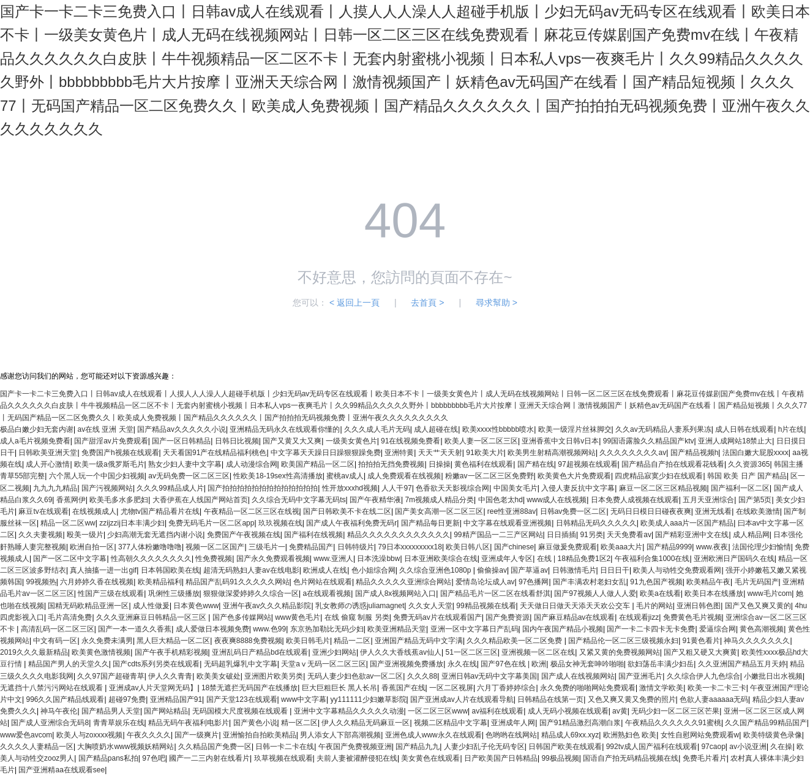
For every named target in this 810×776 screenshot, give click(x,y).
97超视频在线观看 (587, 464)
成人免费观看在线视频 (404, 476)
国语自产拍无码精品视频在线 (630, 758)
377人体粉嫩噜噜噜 (150, 547)
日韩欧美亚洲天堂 (47, 452)
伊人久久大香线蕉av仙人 (400, 652)
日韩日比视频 (237, 441)
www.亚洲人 (333, 558)
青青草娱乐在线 (118, 722)
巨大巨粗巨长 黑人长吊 (339, 688)
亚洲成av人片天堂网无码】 (153, 688)
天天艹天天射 (440, 452)
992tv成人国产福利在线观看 (651, 746)
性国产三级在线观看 (111, 593)
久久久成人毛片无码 (377, 429)
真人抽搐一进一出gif (103, 570)
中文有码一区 (55, 640)
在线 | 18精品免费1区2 (573, 558)
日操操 (440, 464)
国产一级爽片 (196, 735)
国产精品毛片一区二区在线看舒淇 (495, 593)
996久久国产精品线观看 (65, 699)
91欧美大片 (484, 452)
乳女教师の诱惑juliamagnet (359, 605)
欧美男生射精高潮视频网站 (552, 452)
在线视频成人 (94, 511)
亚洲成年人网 (513, 722)
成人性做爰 (151, 605)
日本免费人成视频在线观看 (635, 499)
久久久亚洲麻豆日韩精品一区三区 (152, 617)
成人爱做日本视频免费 (212, 629)
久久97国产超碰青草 (110, 676)
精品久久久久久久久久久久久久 (398, 534)
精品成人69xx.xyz (570, 735)
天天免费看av (629, 534)
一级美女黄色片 (351, 441)
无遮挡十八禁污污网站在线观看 (52, 688)
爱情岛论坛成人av (485, 582)
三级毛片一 (267, 547)
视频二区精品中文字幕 (450, 722)
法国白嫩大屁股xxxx (755, 452)
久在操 (781, 746)
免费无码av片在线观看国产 (437, 617)
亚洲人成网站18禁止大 (735, 441)
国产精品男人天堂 (110, 711)
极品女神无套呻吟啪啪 (587, 664)
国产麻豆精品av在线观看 (574, 617)
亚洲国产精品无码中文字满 (419, 640)
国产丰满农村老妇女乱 (589, 582)
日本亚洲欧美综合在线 (441, 558)
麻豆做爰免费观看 (567, 547)
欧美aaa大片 (621, 547)
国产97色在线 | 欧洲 (513, 664)
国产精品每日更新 (430, 523)
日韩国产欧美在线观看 (565, 746)
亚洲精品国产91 (176, 699)
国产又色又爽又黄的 (758, 605)
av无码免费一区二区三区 (189, 476)
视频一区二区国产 (215, 547)
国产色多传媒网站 (241, 617)
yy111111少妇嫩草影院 (369, 699)
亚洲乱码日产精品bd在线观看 (260, 652)
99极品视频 (560, 758)
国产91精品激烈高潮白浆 (580, 722)
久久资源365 (749, 464)
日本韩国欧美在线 (170, 570)
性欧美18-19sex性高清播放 (277, 476)
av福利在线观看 (498, 711)
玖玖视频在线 (280, 523)
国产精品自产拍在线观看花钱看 (672, 464)
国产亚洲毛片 (640, 676)
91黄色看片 (701, 640)
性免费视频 (213, 558)
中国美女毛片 (515, 488)
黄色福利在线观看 (483, 464)
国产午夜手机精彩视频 (171, 652)
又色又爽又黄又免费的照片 (632, 699)
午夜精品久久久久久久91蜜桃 (673, 722)
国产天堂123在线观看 (241, 699)
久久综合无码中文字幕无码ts (298, 499)
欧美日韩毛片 (308, 640)
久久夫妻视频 (40, 534)
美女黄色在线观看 (430, 758)
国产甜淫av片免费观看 (111, 441)
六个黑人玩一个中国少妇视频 (96, 476)
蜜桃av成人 (345, 476)
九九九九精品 (55, 488)
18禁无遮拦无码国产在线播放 (249, 688)
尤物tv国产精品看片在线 (160, 511)
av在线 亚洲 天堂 (105, 429)
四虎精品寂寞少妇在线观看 (659, 476)
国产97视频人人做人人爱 (595, 593)
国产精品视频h (694, 452)
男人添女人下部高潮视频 (340, 735)
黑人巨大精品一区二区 (173, 640)
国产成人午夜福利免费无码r (351, 523)
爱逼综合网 (717, 629)
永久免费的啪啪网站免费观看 (588, 688)
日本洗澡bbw (378, 558)
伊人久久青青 (170, 676)
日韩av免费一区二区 (573, 511)
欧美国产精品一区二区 (317, 464)
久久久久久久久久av (632, 452)
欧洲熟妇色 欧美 (629, 735)
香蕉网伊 (71, 499)
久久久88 (422, 676)
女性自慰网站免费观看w (700, 735)
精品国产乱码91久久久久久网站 (237, 582)
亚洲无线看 (713, 511)
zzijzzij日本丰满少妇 (132, 523)
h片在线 (791, 429)
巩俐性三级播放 (174, 593)
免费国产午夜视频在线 (243, 534)
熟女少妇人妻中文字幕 (185, 464)
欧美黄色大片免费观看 (574, 476)
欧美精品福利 (160, 582)
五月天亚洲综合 (708, 499)
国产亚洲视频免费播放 (406, 664)
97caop (713, 746)
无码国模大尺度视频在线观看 (241, 711)
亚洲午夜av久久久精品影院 (267, 605)
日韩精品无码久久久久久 (596, 523)
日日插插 (561, 534)
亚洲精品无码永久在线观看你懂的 (285, 429)
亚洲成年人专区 (507, 558)
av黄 (620, 711)
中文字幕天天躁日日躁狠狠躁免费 (326, 452)
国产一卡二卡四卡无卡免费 (651, 629)
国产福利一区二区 (740, 488)
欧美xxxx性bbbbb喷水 (498, 429)
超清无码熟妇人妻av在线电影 (251, 570)
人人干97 (396, 488)
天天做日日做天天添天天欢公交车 (576, 605)
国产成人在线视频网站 (578, 676)
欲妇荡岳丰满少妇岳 (661, 664)
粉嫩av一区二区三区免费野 (489, 476)
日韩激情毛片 (574, 570)
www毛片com (770, 593)
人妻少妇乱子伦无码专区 (484, 746)
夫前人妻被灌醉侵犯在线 (357, 758)
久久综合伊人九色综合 (703, 676)
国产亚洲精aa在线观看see (61, 770)
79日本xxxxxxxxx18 (410, 547)
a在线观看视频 (327, 593)
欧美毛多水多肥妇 (118, 499)
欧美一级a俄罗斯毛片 (109, 464)
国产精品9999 (669, 547)
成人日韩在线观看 (744, 429)
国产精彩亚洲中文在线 (692, 534)
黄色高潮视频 (762, 629)
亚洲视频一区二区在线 (538, 652)
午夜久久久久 (149, 735)
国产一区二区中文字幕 (70, 558)
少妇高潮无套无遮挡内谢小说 (155, 534)
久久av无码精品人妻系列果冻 (663, 429)
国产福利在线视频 (313, 534)
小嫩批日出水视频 (773, 676)
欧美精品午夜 (708, 582)
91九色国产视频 (656, 582)
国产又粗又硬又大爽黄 (700, 652)
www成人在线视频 (557, 499)
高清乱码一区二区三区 (57, 629)
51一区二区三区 (471, 652)
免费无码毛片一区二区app (211, 523)
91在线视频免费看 (410, 441)
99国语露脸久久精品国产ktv (648, 441)
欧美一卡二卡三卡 (717, 688)
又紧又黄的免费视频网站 (619, 652)
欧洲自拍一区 (92, 547)
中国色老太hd (500, 499)
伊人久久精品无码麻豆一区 (365, 722)
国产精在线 (535, 464)
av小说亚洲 (748, 746)
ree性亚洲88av (511, 511)
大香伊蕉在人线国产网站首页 (200, 499)
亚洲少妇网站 (334, 652)
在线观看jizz (639, 617)
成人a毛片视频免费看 (35, 441)
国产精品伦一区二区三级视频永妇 (623, 640)
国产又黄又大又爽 (292, 441)
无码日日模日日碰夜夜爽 (650, 511)
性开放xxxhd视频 (350, 488)
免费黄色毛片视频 (692, 617)
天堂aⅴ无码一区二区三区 (323, 664)
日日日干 (614, 570)
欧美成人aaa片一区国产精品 (686, 523)
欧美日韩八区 (468, 547)
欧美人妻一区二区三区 (481, 441)
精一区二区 (299, 722)
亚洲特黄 (399, 452)
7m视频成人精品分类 (439, 499)
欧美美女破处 (219, 676)
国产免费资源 (508, 617)
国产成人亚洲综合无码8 (50, 722)
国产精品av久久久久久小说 (181, 429)
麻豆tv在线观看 (43, 511)
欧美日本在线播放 (713, 593)
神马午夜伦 (58, 711)
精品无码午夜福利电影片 (188, 722)
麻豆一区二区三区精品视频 (663, 488)
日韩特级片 (355, 547)
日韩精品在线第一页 (550, 699)
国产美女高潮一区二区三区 (439, 511)
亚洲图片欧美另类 (273, 676)
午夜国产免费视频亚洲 (355, 746)
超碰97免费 (127, 699)
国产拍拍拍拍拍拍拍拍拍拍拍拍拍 (263, 488)
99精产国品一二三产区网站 (498, 534)
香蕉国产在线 (403, 688)
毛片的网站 (654, 605)
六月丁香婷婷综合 (506, 688)
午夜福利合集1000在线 (652, 558)
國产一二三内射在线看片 (209, 758)
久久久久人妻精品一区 (36, 746)
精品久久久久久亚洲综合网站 (403, 582)
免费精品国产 (311, 547)
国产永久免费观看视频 (273, 558)
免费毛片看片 (705, 758)
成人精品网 (751, 534)
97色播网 (534, 582)
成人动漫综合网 (251, 464)
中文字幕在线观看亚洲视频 (507, 523)
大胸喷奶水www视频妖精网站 (125, 746)
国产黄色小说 (255, 722)
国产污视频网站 (107, 488)
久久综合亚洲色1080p (436, 570)
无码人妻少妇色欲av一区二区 (355, 676)
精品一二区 (352, 640)
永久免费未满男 (107, 640)
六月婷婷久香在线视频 (96, 582)
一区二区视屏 (451, 688)
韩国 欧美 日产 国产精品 (747, 476)
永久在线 (462, 664)
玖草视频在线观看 (283, 758)
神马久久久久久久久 (757, 640)
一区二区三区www (438, 711)
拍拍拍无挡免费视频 (391, 464)
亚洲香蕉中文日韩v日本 (560, 441)
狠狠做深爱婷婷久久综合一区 (251, 593)
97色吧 (153, 758)
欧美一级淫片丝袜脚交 (575, 429)
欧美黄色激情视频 (101, 652)
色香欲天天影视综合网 (452, 488)
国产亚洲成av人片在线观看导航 (462, 699)
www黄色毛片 (297, 617)
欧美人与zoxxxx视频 (89, 735)
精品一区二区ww (67, 523)
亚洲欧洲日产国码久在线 (734, 558)
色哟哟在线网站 (511, 735)
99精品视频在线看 (486, 605)
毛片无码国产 (757, 582)
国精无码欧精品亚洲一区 (88, 605)
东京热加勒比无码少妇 (327, 629)
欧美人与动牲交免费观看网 (677, 570)
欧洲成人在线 (325, 570)
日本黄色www (196, 605)
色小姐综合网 (373, 570)
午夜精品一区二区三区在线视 (251, 511)
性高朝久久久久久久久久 (151, 558)
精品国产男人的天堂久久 (68, 664)
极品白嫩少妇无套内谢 (36, 429)
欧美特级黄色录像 (772, 735)
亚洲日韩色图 (699, 605)
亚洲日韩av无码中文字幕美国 (489, 676)
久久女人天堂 (430, 605)
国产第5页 (755, 499)
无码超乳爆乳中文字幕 (240, 664)
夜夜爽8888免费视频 (248, 640)
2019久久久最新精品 (34, 652)
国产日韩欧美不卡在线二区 (347, 511)
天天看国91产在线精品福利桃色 (214, 452)
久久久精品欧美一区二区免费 (515, 640)
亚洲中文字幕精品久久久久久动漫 (349, 711)
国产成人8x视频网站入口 (396, 593)
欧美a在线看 (660, 593)
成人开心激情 (48, 464)
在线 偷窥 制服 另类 (356, 617)
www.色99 (269, 629)
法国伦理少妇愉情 (761, 547)
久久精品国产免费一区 (215, 746)
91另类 (591, 534)
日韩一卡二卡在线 (284, 746)
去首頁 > (427, 302)
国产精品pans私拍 (108, 758)
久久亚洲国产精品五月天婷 (742, 664)
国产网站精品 (166, 711)
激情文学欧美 (661, 688)
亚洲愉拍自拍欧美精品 (259, 735)
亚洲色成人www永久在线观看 (433, 735)
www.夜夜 (712, 547)
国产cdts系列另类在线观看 (156, 664)
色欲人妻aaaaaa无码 (714, 699)
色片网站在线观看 (322, 582)
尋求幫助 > (496, 302)
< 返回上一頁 (354, 302)
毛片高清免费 (70, 617)
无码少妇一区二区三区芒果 (675, 711)
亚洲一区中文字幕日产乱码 (474, 629)
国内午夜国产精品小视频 (562, 629)
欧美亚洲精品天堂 (396, 629)
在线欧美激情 (758, 511)
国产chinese (514, 547)
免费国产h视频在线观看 (120, 452)
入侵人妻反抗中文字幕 (578, 488)
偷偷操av (492, 570)
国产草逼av (529, 570)
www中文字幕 (303, 699)
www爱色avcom (26, 735)
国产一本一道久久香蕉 (134, 629)
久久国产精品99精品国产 (765, 722)
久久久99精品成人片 (170, 488)
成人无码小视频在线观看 (568, 711)
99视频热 (41, 582)
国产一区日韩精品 (181, 441)
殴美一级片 (85, 534)
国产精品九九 (418, 746)
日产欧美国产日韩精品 (501, 758)
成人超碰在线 (436, 429)
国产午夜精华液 (375, 499)
